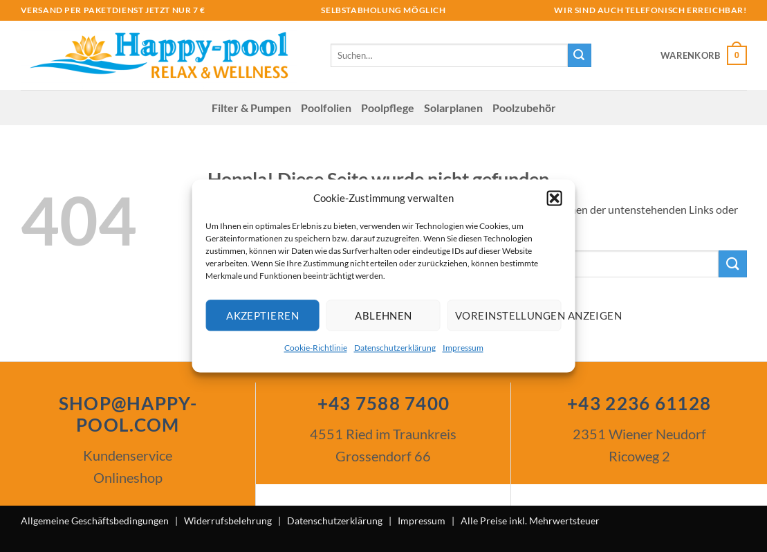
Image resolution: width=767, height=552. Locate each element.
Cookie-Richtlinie (315, 347)
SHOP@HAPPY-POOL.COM (128, 414)
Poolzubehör (524, 107)
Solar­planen (453, 107)
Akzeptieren (262, 315)
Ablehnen (383, 315)
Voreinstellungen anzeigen (508, 315)
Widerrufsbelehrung (228, 520)
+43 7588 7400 (383, 403)
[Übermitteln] (579, 55)
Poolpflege (387, 107)
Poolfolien (326, 107)
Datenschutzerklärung (395, 347)
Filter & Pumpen (251, 107)
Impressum (463, 347)
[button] (555, 198)
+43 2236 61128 (639, 403)
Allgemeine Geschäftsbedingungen (95, 520)
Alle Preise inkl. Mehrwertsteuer (530, 520)
